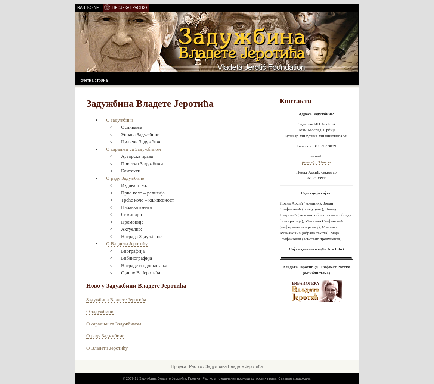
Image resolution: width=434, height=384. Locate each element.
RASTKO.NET (89, 8)
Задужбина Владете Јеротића (116, 299)
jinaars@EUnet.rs (316, 162)
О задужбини (119, 120)
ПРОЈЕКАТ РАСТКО (129, 8)
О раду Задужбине (125, 178)
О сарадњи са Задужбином (133, 149)
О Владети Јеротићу (127, 243)
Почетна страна (93, 80)
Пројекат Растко (186, 366)
